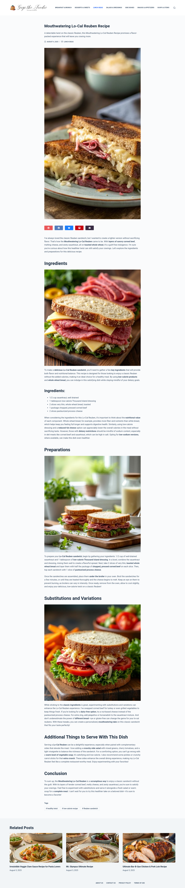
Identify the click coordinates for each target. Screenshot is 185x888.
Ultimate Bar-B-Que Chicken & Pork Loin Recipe (145, 866)
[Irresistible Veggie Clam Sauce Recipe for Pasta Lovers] (36, 848)
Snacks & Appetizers (145, 7)
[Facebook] (59, 228)
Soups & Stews (163, 7)
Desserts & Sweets (82, 7)
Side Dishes (129, 7)
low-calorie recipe (70, 808)
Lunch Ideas (98, 7)
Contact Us (110, 883)
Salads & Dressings (114, 7)
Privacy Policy (125, 883)
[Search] (174, 8)
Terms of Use (139, 883)
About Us (99, 883)
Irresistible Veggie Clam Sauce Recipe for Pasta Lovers (35, 866)
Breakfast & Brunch (63, 7)
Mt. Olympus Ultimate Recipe (79, 866)
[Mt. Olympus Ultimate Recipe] (92, 848)
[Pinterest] (48, 228)
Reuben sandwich (90, 808)
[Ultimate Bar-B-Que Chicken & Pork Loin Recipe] (149, 848)
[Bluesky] (69, 228)
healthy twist (52, 808)
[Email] (89, 228)
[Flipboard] (79, 228)
